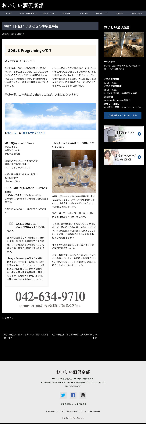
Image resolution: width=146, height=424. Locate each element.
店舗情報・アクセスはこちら (123, 115)
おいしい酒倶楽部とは (28, 13)
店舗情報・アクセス (54, 412)
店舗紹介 (119, 13)
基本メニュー (48, 13)
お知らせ (9, 318)
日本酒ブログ (102, 13)
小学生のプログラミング (33, 132)
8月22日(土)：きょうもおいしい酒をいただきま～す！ (25, 336)
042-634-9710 (117, 68)
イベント (84, 13)
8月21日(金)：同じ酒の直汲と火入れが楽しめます (75, 336)
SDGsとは (12, 132)
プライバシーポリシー (90, 412)
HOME (9, 13)
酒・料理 (66, 13)
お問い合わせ (137, 13)
